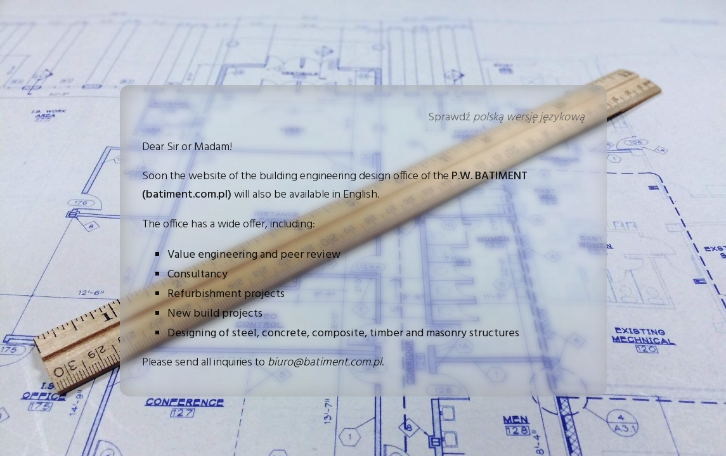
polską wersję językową (529, 117)
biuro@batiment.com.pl (325, 362)
